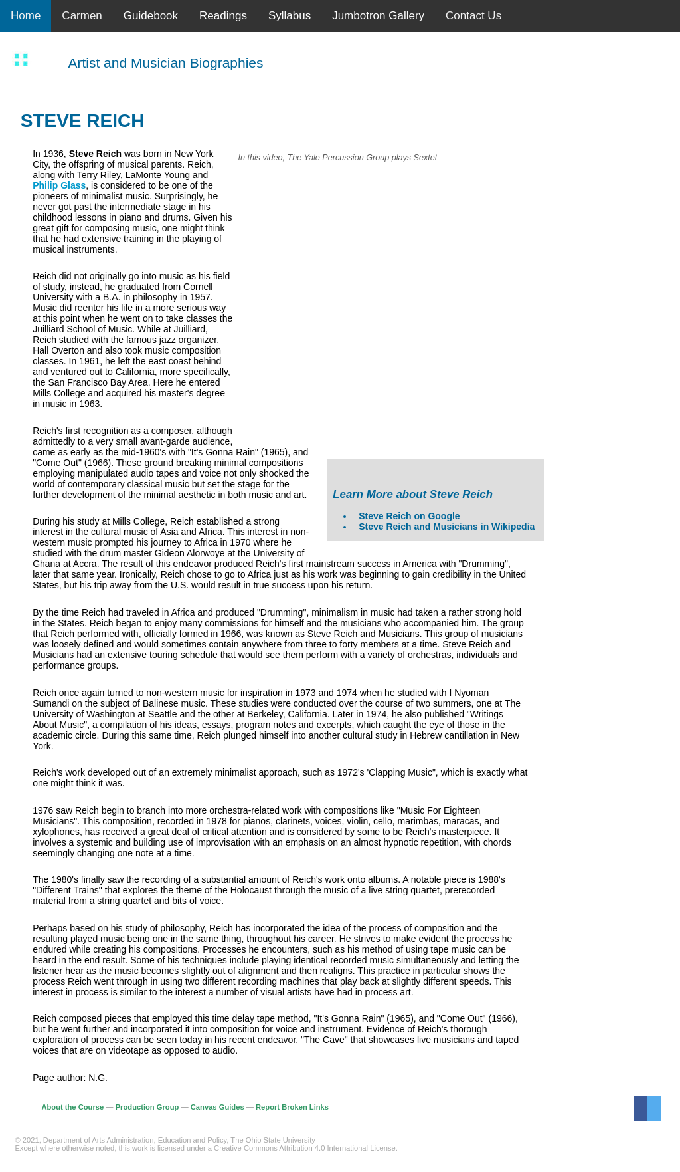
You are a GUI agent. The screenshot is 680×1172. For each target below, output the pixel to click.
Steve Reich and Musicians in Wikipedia (447, 526)
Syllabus (289, 15)
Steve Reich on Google (409, 516)
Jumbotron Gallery (378, 15)
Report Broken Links (292, 1107)
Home (26, 15)
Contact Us (473, 15)
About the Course (72, 1107)
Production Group (147, 1107)
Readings (223, 15)
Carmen (82, 15)
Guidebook (151, 15)
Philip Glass (59, 185)
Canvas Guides (217, 1107)
